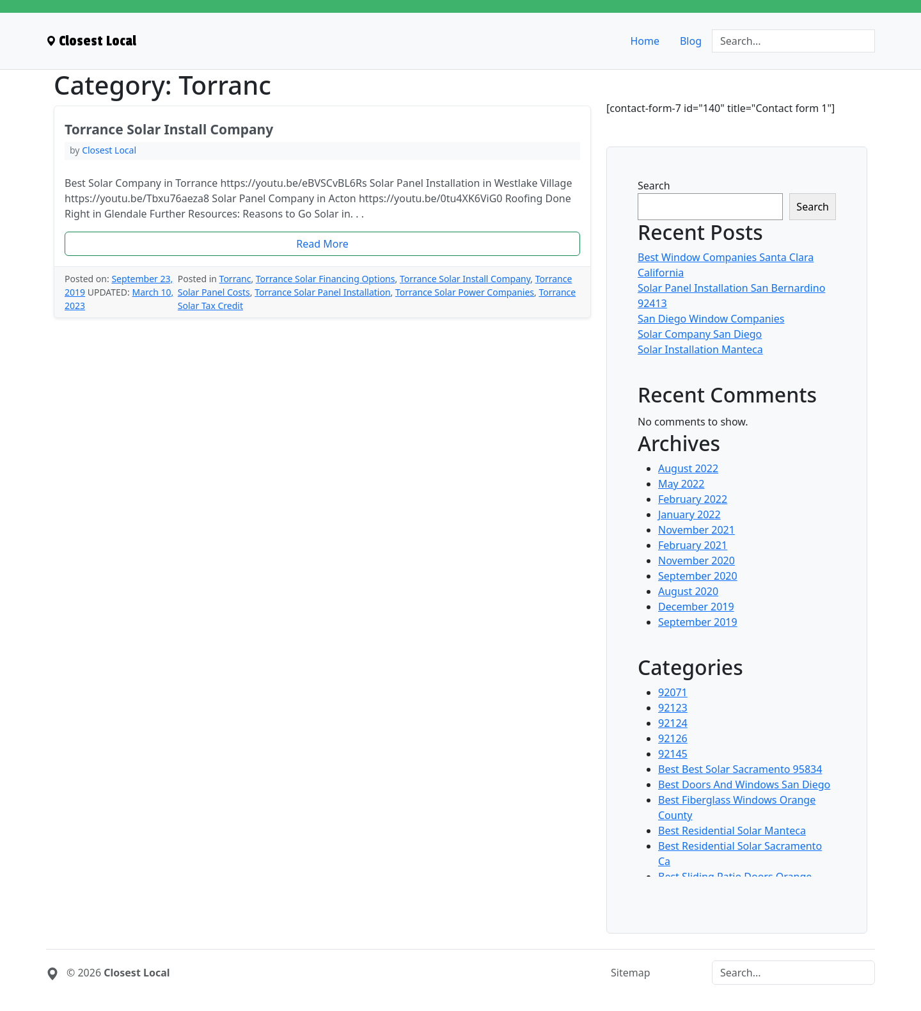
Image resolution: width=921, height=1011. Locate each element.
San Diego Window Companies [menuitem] (711, 319)
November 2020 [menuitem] (696, 560)
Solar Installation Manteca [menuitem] (700, 349)
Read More (322, 244)
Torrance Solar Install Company (465, 279)
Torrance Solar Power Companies (464, 292)
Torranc (235, 279)
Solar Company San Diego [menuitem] (700, 334)
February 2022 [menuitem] (692, 499)
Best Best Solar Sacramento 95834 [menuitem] (740, 769)
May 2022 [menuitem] (681, 484)
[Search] (793, 40)
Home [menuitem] (644, 41)
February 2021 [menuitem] (692, 545)
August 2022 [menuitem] (688, 468)
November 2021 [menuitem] (696, 530)
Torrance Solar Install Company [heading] (169, 129)
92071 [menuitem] (673, 692)
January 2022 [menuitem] (689, 514)
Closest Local (109, 150)
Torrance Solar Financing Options (325, 279)
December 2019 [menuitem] (696, 607)
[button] (322, 244)
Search (654, 186)
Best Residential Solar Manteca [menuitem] (732, 831)
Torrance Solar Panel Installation (322, 292)
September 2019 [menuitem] (697, 622)
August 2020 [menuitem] (688, 591)
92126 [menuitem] (673, 738)
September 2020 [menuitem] (697, 576)
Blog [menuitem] (691, 41)
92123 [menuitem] (673, 708)
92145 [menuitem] (673, 754)
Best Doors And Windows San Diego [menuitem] (744, 784)
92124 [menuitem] (673, 723)
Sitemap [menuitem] (630, 973)
